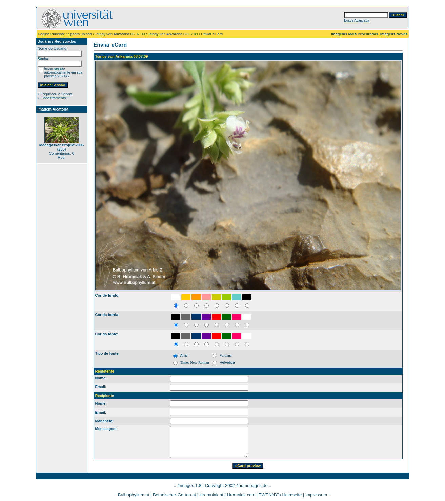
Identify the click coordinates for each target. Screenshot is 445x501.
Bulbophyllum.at (133, 494)
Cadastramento (53, 98)
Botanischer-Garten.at (174, 494)
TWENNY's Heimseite (280, 494)
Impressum (316, 494)
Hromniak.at (211, 494)
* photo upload (80, 34)
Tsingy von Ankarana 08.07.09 (120, 34)
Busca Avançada (356, 20)
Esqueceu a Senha (56, 94)
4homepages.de (251, 485)
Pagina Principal (51, 34)
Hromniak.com (241, 494)
